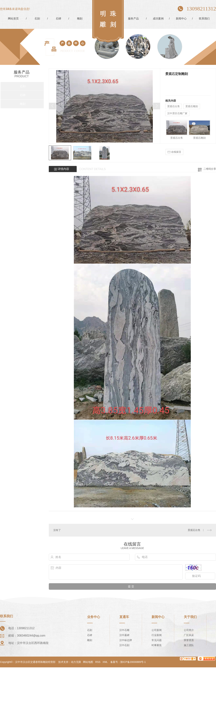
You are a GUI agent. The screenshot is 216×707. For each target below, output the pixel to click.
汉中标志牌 (125, 640)
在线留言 (174, 152)
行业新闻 (157, 635)
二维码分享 (209, 168)
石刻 (37, 18)
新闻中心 (181, 18)
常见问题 (157, 640)
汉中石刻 (124, 645)
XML (105, 662)
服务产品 (133, 18)
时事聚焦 (157, 645)
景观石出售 (173, 106)
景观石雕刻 (191, 106)
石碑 (58, 18)
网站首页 (13, 18)
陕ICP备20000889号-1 (133, 662)
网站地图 (88, 662)
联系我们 (204, 18)
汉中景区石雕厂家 (177, 113)
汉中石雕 (124, 630)
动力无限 (76, 662)
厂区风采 (189, 635)
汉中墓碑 (124, 635)
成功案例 (158, 18)
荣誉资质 (189, 640)
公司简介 (189, 630)
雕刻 (79, 18)
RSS (97, 662)
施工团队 (189, 645)
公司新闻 (157, 630)
